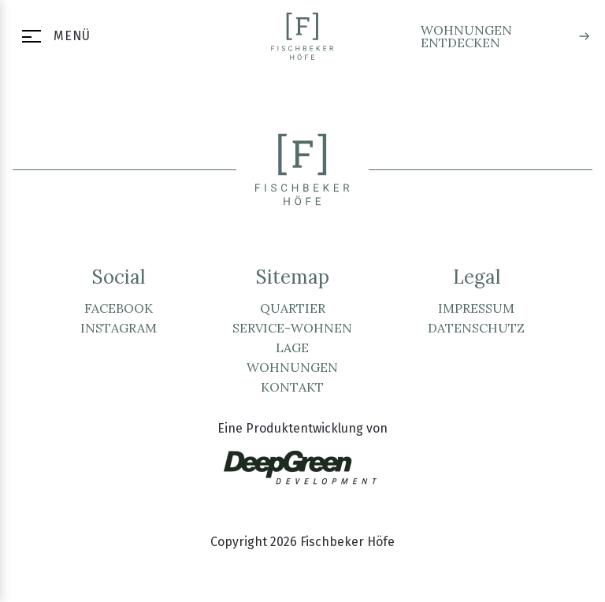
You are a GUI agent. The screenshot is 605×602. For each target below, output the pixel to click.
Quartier (292, 308)
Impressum (476, 308)
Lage (292, 347)
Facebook (118, 308)
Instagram (118, 327)
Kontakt (292, 387)
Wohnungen (292, 367)
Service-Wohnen (292, 327)
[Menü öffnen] (52, 36)
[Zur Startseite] (302, 36)
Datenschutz (476, 327)
